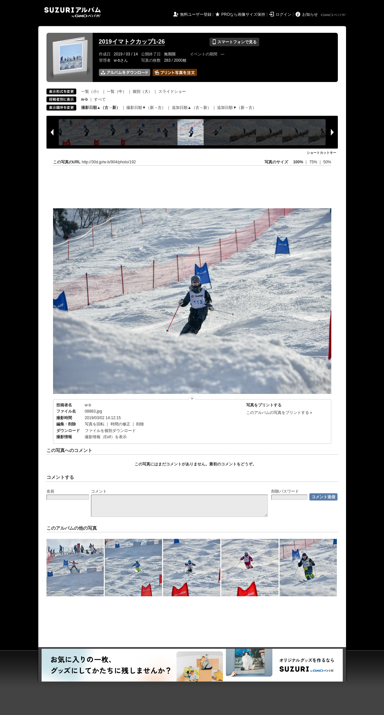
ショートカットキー (321, 152)
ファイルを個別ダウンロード (110, 430)
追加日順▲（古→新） (191, 107)
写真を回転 (94, 424)
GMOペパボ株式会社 (334, 15)
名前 (50, 491)
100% (298, 162)
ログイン (283, 14)
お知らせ (310, 14)
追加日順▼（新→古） (236, 107)
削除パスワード (285, 491)
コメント (99, 491)
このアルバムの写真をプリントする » (279, 412)
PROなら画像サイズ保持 (243, 14)
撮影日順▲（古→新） (100, 107)
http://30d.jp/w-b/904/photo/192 (109, 162)
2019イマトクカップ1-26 (132, 41)
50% (327, 162)
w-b (88, 405)
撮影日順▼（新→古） (146, 107)
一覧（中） (116, 91)
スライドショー (172, 91)
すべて (100, 99)
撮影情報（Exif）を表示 (106, 437)
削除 (140, 424)
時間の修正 (120, 424)
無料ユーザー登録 (195, 14)
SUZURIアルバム (72, 12)
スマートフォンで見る (234, 42)
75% (313, 162)
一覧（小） (91, 91)
